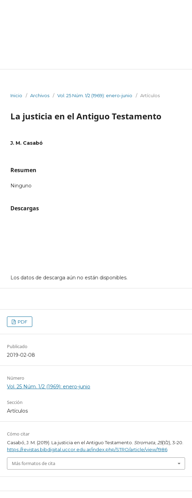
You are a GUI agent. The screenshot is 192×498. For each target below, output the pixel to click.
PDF (22, 321)
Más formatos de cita (33, 463)
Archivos (39, 95)
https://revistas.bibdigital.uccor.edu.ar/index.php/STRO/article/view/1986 (87, 449)
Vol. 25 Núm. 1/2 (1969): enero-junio (94, 95)
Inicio (16, 95)
